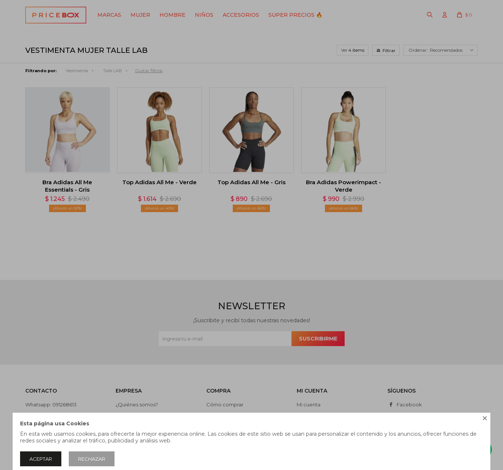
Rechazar (91, 459)
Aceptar (40, 459)
